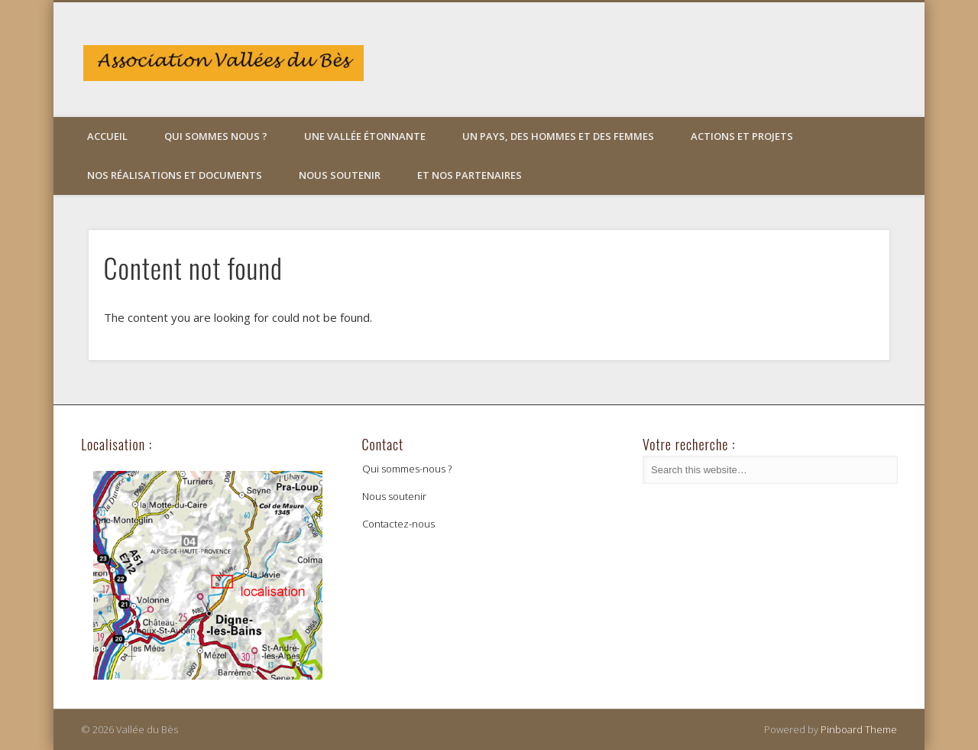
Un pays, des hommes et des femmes (558, 136)
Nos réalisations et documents (174, 175)
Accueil (107, 136)
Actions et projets (742, 136)
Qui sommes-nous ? (407, 469)
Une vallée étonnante (365, 136)
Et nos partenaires (469, 175)
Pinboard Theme (859, 729)
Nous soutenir (340, 175)
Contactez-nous (398, 524)
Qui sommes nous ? (215, 136)
